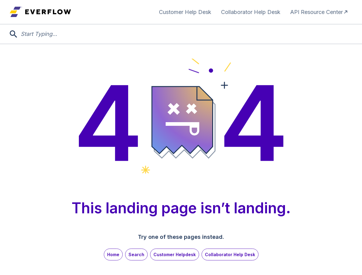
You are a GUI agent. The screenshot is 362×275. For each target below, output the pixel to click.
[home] (40, 12)
